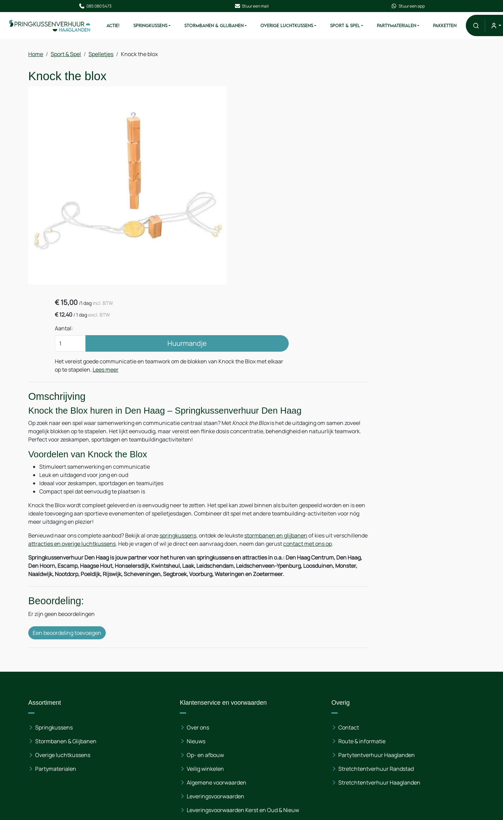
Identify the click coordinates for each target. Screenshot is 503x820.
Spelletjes (101, 56)
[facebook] (376, 758)
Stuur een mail (251, 6)
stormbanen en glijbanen (275, 465)
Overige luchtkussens (62, 695)
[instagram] (420, 758)
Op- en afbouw (167, 695)
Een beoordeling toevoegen (67, 580)
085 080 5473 (99, 6)
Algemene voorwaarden (178, 722)
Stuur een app (403, 6)
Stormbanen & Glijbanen (223, 27)
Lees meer (286, 176)
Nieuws (158, 681)
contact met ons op (70, 481)
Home (35, 56)
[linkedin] (398, 758)
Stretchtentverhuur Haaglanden (304, 722)
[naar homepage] (55, 27)
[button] (485, 26)
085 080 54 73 (411, 695)
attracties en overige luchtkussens (126, 473)
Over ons (160, 667)
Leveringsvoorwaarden (177, 736)
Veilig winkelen (167, 708)
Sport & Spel (354, 27)
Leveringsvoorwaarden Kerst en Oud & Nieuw (196, 754)
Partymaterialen (405, 27)
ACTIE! (122, 27)
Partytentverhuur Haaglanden (301, 695)
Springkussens (160, 27)
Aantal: (282, 127)
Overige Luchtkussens (296, 27)
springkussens (178, 465)
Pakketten (454, 27)
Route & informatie (286, 681)
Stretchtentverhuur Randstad (300, 708)
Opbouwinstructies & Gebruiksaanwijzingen (177, 776)
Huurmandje (360, 142)
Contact (273, 667)
